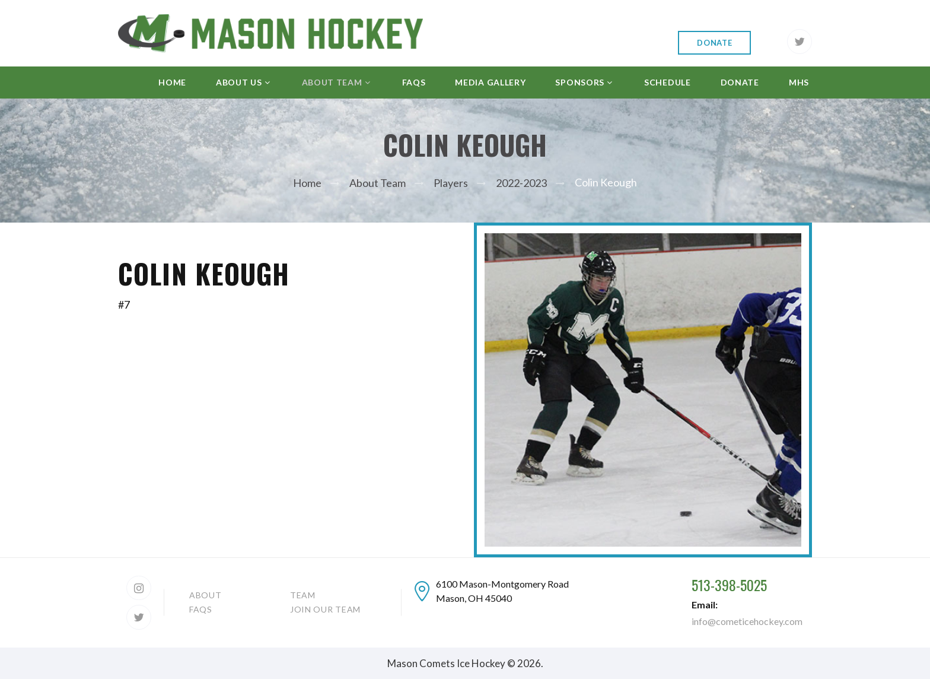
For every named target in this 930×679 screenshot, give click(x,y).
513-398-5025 (729, 584)
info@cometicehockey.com (747, 621)
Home (307, 182)
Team (303, 595)
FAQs (200, 609)
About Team (377, 182)
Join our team (325, 609)
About (205, 595)
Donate (714, 42)
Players (451, 182)
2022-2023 (521, 182)
